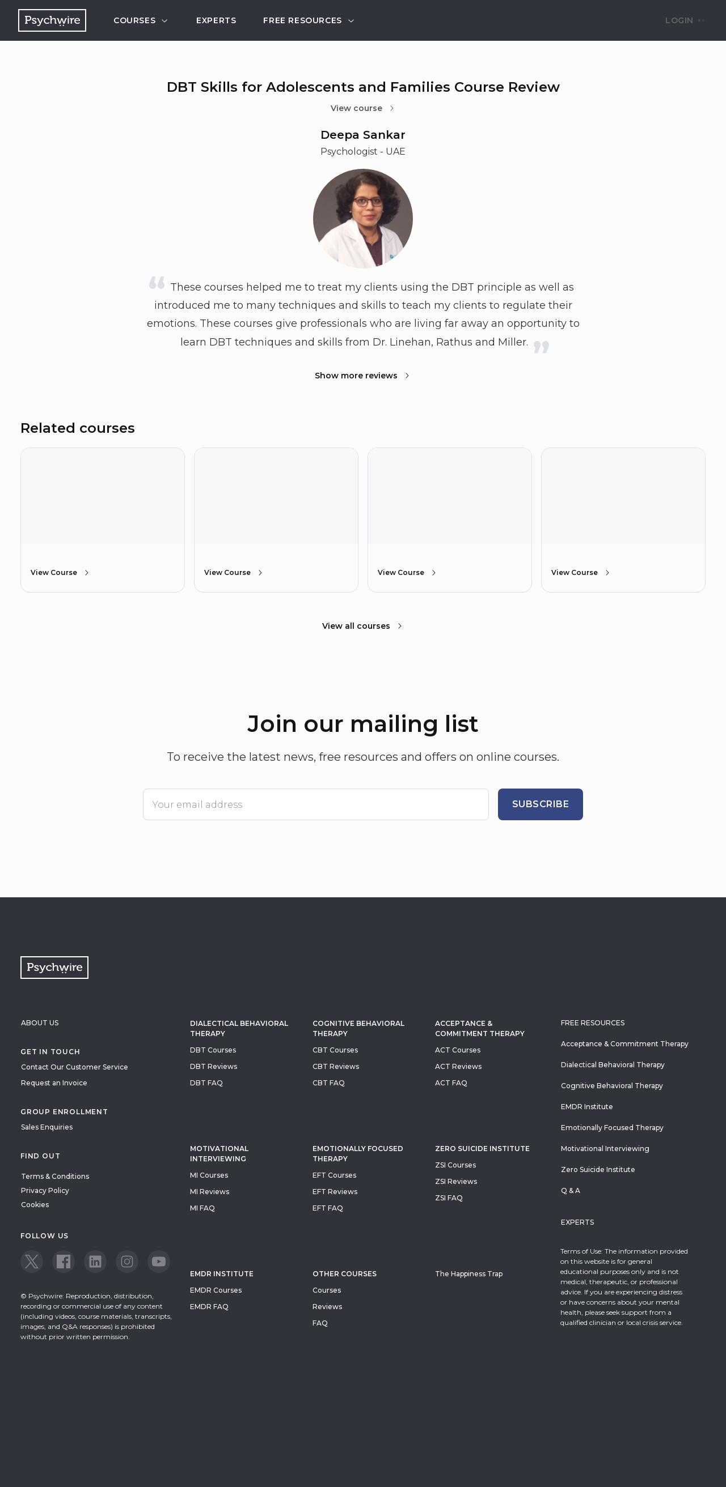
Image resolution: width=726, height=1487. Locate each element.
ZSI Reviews (456, 1181)
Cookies (35, 1204)
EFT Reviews (335, 1191)
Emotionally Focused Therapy (358, 1153)
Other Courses (345, 1273)
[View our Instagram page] (127, 1261)
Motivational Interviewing (219, 1153)
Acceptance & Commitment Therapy (480, 1028)
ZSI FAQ (449, 1198)
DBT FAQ (206, 1083)
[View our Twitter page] (31, 1261)
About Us (39, 1023)
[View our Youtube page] (158, 1261)
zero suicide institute (482, 1148)
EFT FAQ (328, 1208)
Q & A (570, 1190)
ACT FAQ (451, 1083)
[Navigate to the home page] (52, 20)
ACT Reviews (458, 1066)
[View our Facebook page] (63, 1261)
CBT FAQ (329, 1083)
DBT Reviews (213, 1066)
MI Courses (209, 1175)
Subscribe (540, 804)
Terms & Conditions (55, 1176)
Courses (141, 20)
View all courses (363, 626)
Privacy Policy (45, 1190)
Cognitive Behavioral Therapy (358, 1028)
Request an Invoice (54, 1083)
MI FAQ (202, 1208)
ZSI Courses (455, 1165)
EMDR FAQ (209, 1306)
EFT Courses (334, 1175)
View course (363, 108)
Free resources (309, 20)
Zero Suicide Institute (598, 1169)
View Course (61, 572)
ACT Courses (457, 1050)
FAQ (320, 1323)
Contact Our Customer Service (74, 1067)
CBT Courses (335, 1050)
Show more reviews (363, 375)
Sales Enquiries (47, 1127)
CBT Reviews (336, 1066)
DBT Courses (213, 1050)
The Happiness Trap (469, 1273)
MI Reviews (209, 1191)
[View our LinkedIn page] (95, 1261)
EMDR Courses (216, 1290)
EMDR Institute (222, 1273)
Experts (216, 20)
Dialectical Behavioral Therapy (239, 1028)
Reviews (327, 1306)
